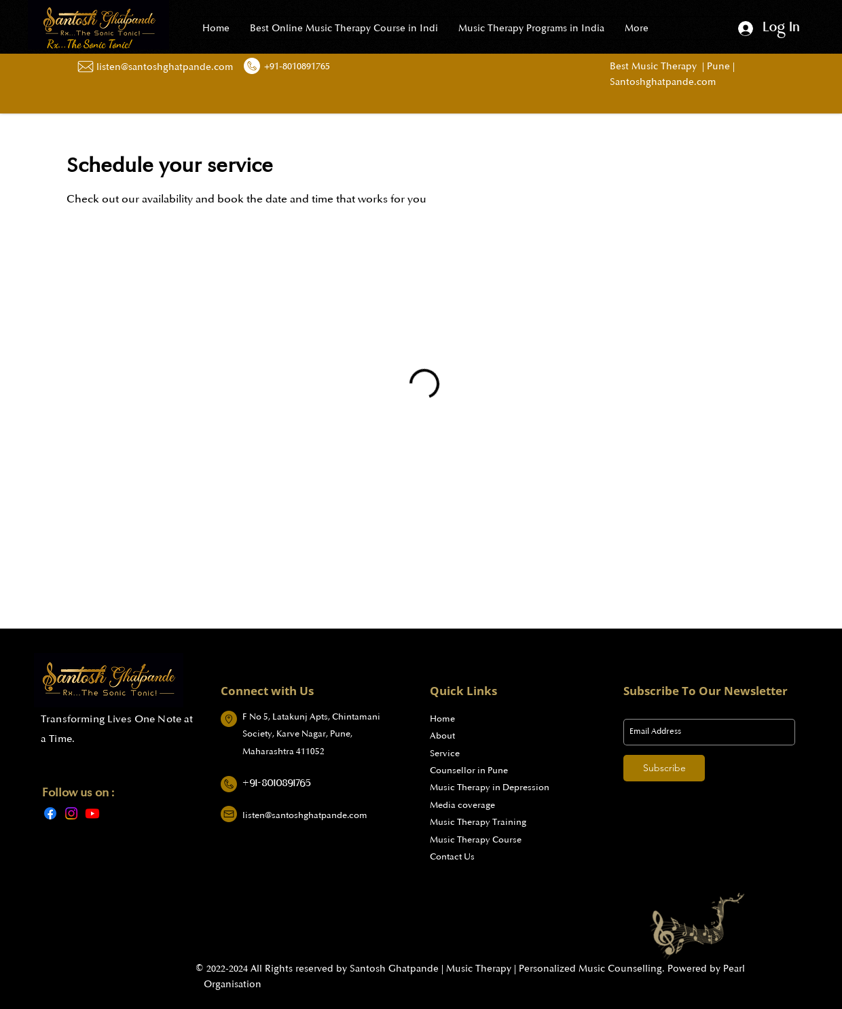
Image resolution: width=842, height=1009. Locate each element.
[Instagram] (71, 813)
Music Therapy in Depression (489, 787)
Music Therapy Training (478, 822)
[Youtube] (92, 813)
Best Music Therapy (656, 66)
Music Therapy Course (475, 839)
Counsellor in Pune (469, 770)
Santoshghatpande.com (663, 82)
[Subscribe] (664, 768)
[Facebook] (50, 813)
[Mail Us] (85, 66)
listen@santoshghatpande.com (304, 815)
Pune (717, 66)
